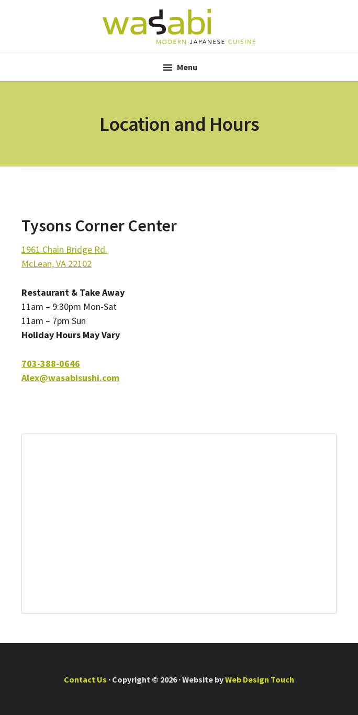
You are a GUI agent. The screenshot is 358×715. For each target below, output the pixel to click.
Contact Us (85, 679)
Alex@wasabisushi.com (70, 378)
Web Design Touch (259, 679)
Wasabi (179, 26)
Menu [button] (187, 67)
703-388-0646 (50, 364)
